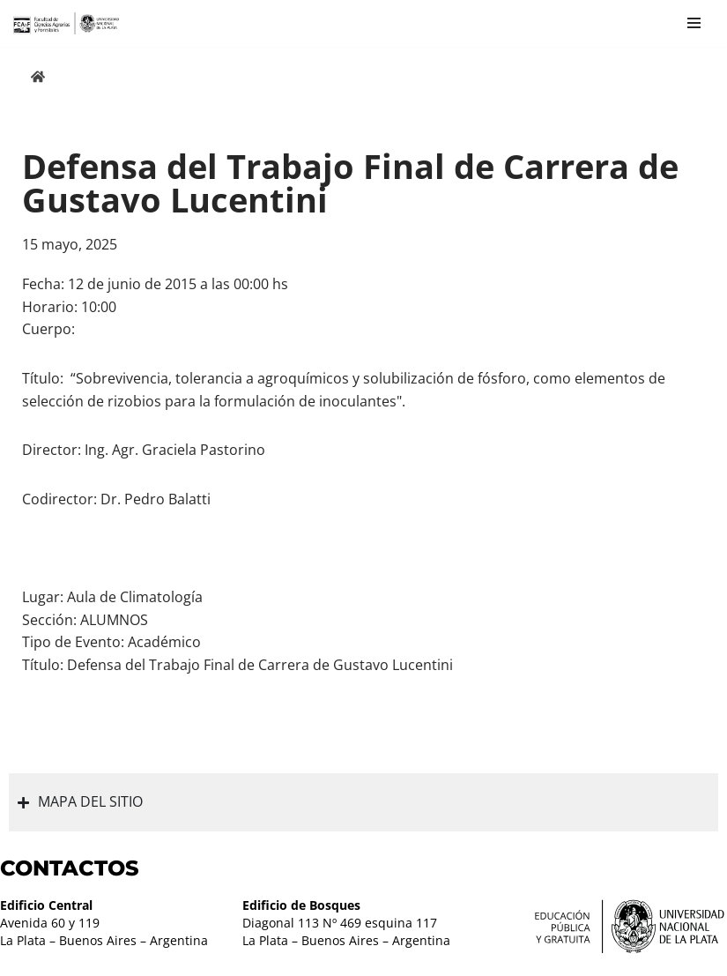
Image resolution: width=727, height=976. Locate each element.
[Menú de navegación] (694, 23)
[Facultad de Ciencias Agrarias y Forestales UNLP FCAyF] (66, 23)
